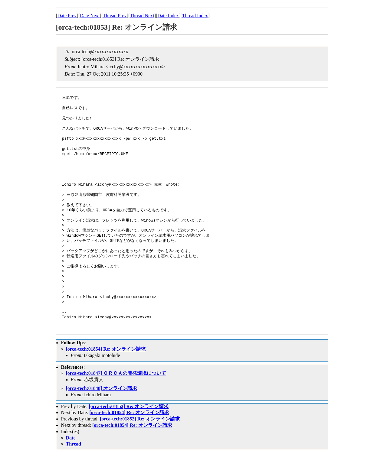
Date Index (168, 15)
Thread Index (195, 15)
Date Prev (67, 15)
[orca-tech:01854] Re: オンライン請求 (106, 349)
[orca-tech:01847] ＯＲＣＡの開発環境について (116, 373)
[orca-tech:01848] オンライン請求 (101, 388)
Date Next (90, 15)
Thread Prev (115, 15)
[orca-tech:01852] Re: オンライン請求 (129, 406)
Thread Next (142, 15)
